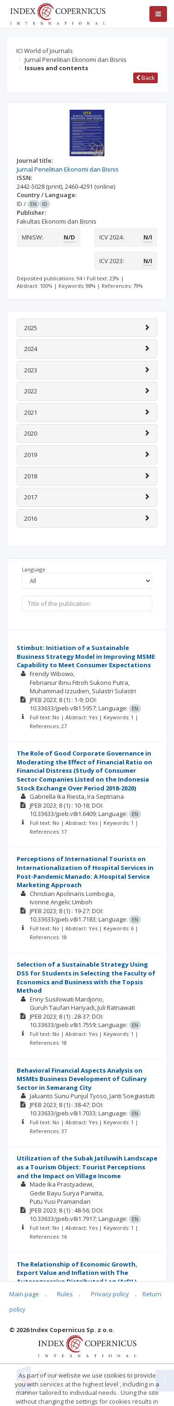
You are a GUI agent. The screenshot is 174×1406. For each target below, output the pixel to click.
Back (145, 77)
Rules (65, 1294)
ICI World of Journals (44, 50)
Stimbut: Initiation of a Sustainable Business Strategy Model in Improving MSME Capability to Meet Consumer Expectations (86, 656)
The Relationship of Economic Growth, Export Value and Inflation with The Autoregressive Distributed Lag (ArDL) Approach (77, 1277)
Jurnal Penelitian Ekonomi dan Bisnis (76, 59)
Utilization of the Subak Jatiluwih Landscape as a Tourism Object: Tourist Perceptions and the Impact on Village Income (87, 1167)
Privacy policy (110, 1294)
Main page (24, 1294)
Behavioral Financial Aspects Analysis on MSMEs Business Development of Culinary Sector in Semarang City (82, 1079)
